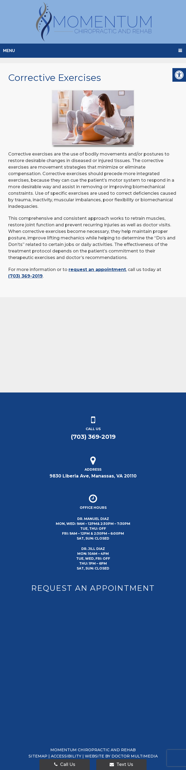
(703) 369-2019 (25, 276)
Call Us (64, 764)
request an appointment (97, 269)
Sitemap (38, 756)
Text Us (121, 764)
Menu (9, 50)
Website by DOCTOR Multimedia (121, 756)
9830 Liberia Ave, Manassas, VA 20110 (93, 476)
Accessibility (66, 756)
